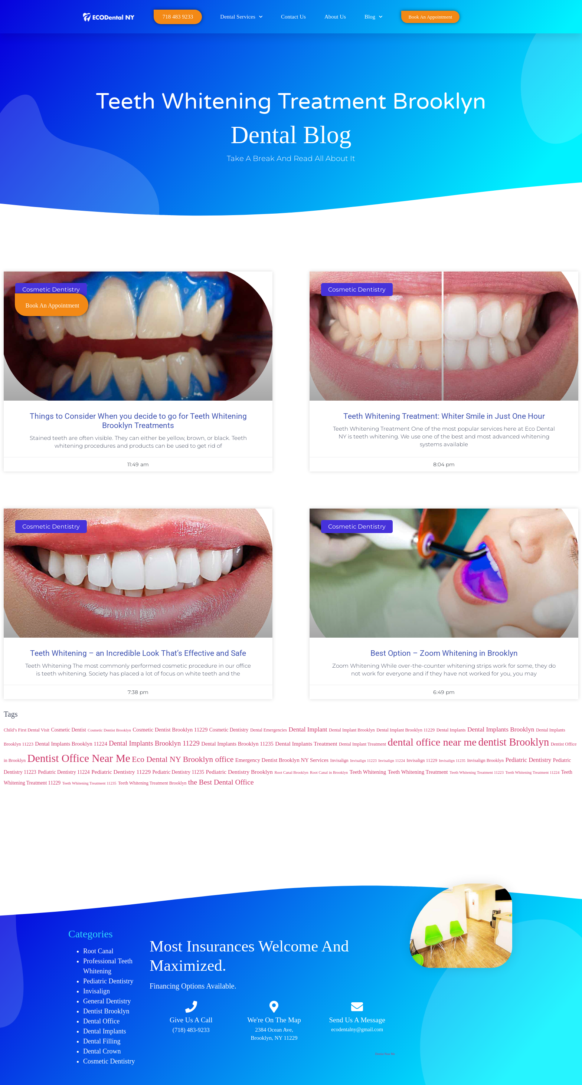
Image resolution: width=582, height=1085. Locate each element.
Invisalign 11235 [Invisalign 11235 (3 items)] (452, 761)
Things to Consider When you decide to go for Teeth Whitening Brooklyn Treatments (138, 421)
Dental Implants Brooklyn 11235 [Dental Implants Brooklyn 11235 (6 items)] (237, 744)
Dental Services (241, 17)
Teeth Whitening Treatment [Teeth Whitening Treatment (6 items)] (418, 772)
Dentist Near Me (385, 1054)
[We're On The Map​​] (274, 1007)
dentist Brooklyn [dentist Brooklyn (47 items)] (513, 742)
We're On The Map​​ (274, 1020)
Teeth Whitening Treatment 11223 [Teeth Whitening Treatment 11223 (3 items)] (476, 772)
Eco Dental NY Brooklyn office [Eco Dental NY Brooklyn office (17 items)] (182, 759)
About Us (335, 17)
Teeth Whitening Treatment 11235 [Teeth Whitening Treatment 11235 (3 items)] (89, 783)
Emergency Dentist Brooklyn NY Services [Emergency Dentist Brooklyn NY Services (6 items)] (281, 760)
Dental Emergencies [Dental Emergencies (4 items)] (268, 730)
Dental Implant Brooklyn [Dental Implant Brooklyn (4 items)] (352, 730)
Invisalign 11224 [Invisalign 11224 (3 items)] (391, 761)
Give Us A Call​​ (191, 1020)
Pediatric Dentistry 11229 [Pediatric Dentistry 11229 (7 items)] (121, 772)
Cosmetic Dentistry (109, 1061)
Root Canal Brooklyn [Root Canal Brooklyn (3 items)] (291, 772)
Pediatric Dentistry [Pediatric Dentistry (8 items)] (529, 759)
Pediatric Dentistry (108, 981)
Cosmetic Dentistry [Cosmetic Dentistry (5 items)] (229, 730)
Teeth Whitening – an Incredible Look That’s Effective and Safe (138, 653)
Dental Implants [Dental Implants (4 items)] (451, 730)
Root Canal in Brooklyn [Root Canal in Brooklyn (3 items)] (329, 772)
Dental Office (101, 1021)
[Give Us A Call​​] (191, 1007)
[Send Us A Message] (357, 1007)
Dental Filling (102, 1041)
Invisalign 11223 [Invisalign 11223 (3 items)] (363, 761)
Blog (373, 17)
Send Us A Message (357, 1020)
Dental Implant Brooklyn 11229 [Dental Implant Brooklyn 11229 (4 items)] (405, 730)
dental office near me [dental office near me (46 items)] (432, 742)
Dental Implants (104, 1031)
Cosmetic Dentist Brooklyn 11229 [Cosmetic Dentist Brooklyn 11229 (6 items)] (170, 730)
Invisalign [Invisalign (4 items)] (339, 760)
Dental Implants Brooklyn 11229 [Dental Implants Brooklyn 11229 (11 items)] (154, 743)
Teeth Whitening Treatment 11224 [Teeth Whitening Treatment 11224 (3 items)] (532, 772)
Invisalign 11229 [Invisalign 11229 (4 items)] (421, 760)
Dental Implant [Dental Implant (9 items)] (308, 729)
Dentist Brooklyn (106, 1011)
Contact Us (293, 17)
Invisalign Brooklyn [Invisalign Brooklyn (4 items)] (485, 760)
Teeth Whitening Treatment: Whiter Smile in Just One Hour (444, 416)
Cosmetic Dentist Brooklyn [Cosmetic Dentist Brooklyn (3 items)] (109, 730)
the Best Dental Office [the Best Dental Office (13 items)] (221, 782)
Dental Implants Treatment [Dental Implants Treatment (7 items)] (306, 743)
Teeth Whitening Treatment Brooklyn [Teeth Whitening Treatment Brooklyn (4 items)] (152, 783)
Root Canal (98, 951)
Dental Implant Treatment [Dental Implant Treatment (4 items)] (362, 744)
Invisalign (96, 991)
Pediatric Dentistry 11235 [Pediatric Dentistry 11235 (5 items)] (179, 772)
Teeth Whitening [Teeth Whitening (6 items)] (368, 772)
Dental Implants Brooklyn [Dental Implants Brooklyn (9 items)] (500, 729)
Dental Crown (102, 1051)
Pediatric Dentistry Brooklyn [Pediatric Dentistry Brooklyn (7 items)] (239, 772)
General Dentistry (107, 1001)
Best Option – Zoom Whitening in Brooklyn (444, 653)
